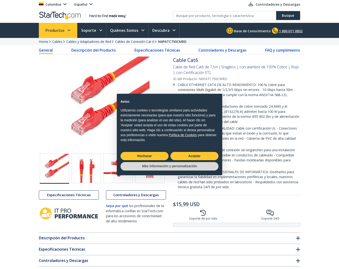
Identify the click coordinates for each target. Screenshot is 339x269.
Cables (57, 41)
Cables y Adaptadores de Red (88, 41)
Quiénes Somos (124, 30)
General (46, 50)
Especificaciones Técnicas (157, 50)
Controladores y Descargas (222, 50)
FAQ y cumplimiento (282, 50)
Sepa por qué (117, 206)
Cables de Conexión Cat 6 (134, 41)
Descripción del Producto (93, 50)
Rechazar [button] (144, 156)
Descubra (161, 30)
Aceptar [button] (194, 156)
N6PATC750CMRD (172, 41)
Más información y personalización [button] (169, 166)
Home (43, 41)
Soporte (89, 30)
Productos (55, 30)
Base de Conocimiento (248, 31)
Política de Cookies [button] (183, 135)
